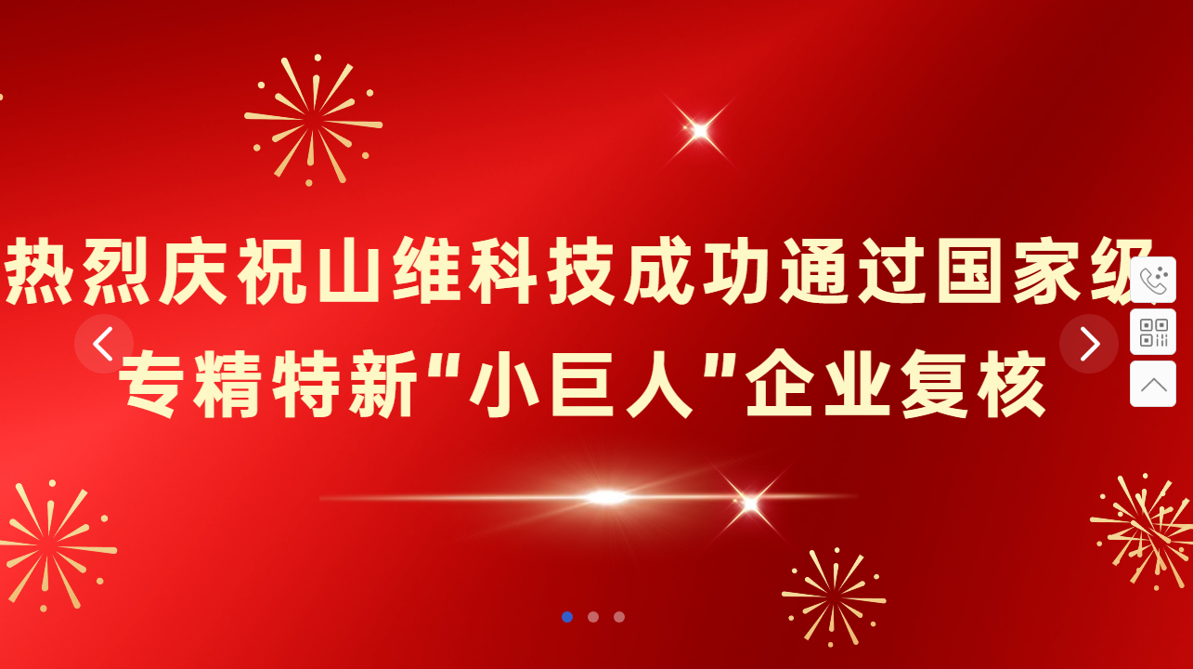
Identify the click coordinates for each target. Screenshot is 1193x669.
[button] (567, 617)
